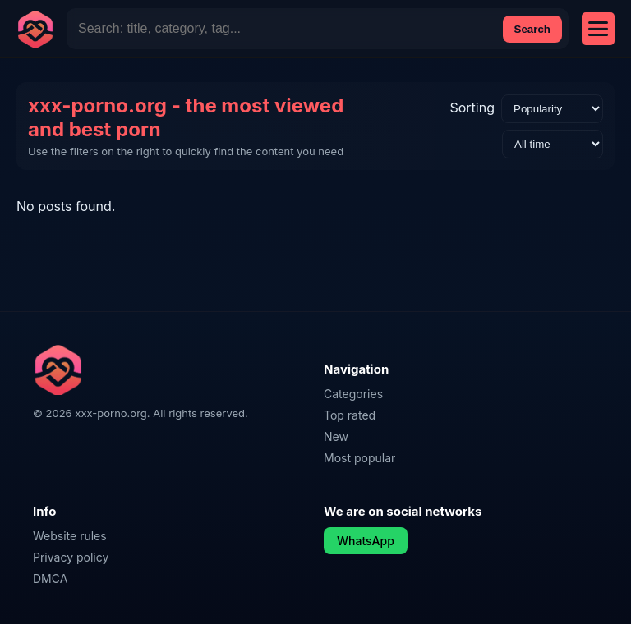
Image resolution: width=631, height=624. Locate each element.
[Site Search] (284, 29)
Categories (353, 394)
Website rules (70, 536)
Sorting (472, 107)
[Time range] (552, 144)
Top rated (349, 415)
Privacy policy (70, 557)
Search (532, 29)
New (336, 436)
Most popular (359, 458)
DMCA (50, 578)
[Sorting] (552, 108)
